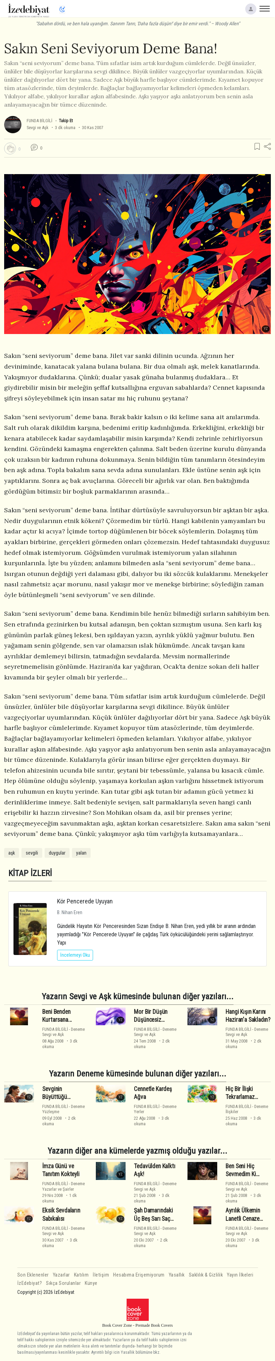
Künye (91, 1283)
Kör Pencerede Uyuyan (85, 901)
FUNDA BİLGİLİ (39, 120)
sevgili (32, 853)
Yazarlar (61, 1275)
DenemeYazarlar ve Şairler (63, 1186)
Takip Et (66, 120)
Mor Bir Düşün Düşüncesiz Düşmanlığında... (153, 1020)
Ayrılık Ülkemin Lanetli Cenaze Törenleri (243, 1219)
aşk (11, 853)
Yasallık (177, 1275)
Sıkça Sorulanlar (63, 1283)
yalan (81, 853)
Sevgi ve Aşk (37, 127)
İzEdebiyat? (29, 1283)
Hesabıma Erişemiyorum (139, 1275)
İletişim (101, 1275)
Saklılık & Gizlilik (206, 1275)
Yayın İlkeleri (240, 1275)
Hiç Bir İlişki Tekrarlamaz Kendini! (240, 1097)
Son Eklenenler (33, 1275)
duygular (57, 853)
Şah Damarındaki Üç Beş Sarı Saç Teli (153, 1219)
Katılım (81, 1275)
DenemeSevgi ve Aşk (63, 1032)
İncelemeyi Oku (75, 955)
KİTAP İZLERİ (30, 873)
